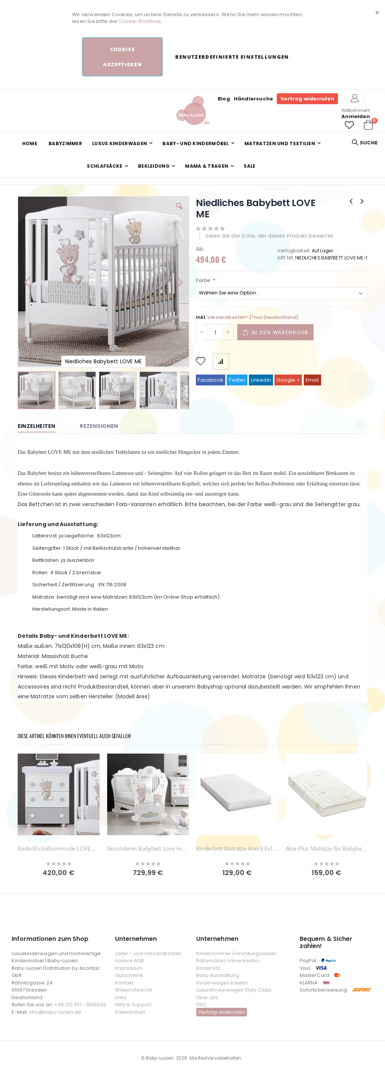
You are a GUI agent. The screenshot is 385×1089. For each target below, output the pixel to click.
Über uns (207, 997)
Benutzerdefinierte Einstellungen (232, 56)
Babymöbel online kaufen (228, 960)
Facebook (210, 380)
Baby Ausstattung (217, 975)
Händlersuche (253, 98)
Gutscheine (129, 975)
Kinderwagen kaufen (222, 982)
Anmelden (355, 116)
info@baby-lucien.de (55, 1012)
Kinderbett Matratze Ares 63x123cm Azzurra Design (237, 848)
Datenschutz (130, 1012)
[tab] (42, 426)
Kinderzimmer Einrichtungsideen (236, 953)
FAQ (201, 1004)
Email (312, 380)
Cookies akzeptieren (122, 57)
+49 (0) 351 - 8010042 (80, 1004)
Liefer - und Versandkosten (148, 953)
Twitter (237, 380)
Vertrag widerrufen (307, 98)
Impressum (129, 968)
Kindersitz (208, 968)
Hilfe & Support (133, 1004)
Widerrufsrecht (133, 989)
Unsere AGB (129, 960)
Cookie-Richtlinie (139, 21)
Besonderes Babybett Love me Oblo (148, 848)
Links (120, 997)
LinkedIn (261, 380)
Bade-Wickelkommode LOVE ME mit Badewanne (59, 848)
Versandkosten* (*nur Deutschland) (253, 317)
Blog (224, 98)
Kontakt (124, 982)
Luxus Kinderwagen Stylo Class (233, 989)
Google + (288, 380)
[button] (349, 125)
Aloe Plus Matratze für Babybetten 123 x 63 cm (327, 848)
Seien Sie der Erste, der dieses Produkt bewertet (269, 236)
